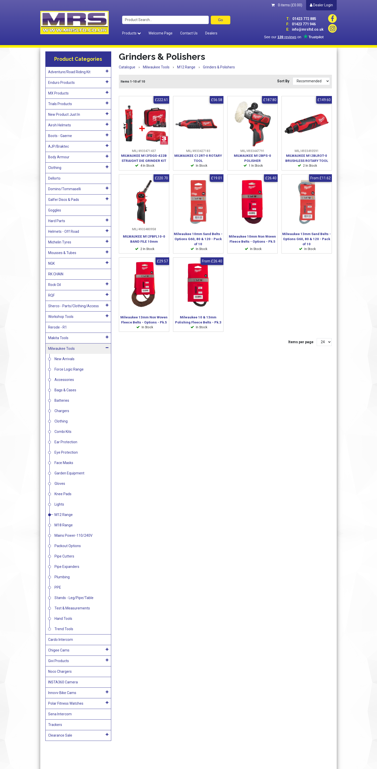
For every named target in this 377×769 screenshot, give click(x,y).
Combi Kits (62, 432)
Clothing (78, 167)
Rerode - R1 (57, 327)
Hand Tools (63, 619)
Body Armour (78, 157)
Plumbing (62, 577)
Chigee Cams (78, 650)
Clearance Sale (78, 735)
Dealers (211, 33)
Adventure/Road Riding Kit (78, 71)
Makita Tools (78, 337)
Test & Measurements (72, 608)
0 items (286, 5)
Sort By (283, 81)
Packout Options (67, 546)
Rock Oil (78, 284)
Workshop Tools (78, 316)
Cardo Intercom (60, 640)
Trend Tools (63, 629)
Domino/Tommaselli (78, 188)
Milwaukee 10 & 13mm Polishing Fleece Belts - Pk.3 (198, 319)
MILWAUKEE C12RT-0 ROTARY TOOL (198, 158)
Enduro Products (78, 82)
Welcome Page (160, 33)
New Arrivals (64, 359)
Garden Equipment (69, 473)
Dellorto (54, 178)
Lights (59, 504)
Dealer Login (321, 5)
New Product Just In (78, 114)
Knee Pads (62, 494)
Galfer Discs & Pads (78, 199)
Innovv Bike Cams (78, 692)
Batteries (61, 400)
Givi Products (78, 660)
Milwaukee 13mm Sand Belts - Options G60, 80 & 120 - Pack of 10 (306, 239)
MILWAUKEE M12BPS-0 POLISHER (252, 158)
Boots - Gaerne (78, 135)
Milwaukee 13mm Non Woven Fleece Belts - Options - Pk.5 (143, 319)
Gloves (59, 484)
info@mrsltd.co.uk (305, 29)
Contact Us (189, 33)
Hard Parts (78, 220)
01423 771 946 (301, 24)
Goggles (54, 210)
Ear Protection (65, 442)
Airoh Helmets (78, 125)
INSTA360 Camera (63, 682)
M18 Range (63, 525)
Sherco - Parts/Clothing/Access (78, 305)
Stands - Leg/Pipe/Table (73, 598)
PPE (57, 587)
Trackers (55, 725)
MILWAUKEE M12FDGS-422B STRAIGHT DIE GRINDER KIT (144, 158)
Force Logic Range (69, 369)
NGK (78, 263)
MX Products (78, 93)
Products (131, 33)
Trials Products (78, 103)
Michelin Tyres (78, 242)
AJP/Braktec (78, 146)
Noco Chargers (60, 671)
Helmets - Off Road (78, 231)
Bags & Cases (65, 390)
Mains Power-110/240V (73, 535)
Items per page (300, 342)
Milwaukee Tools (78, 348)
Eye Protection (66, 452)
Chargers (61, 411)
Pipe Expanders (66, 567)
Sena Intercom (60, 714)
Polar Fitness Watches (78, 703)
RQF (78, 295)
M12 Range (63, 515)
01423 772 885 (301, 19)
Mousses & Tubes (78, 252)
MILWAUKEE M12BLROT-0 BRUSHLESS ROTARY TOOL (306, 158)
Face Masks (63, 463)
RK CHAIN (55, 274)
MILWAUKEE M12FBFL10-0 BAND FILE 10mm (144, 239)
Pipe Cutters (64, 556)
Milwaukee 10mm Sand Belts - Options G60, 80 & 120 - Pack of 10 (198, 239)
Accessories (64, 380)
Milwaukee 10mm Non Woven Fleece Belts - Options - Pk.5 (252, 239)
